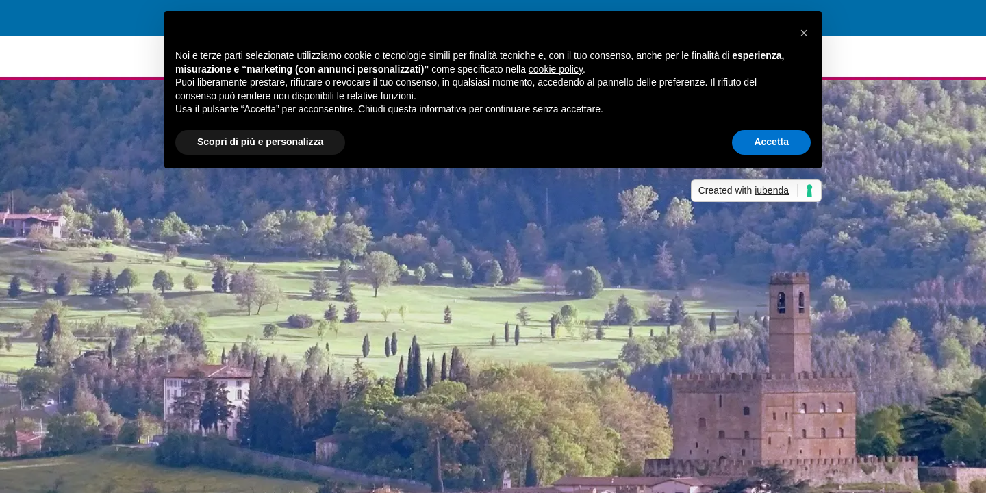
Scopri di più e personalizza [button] (260, 141)
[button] (804, 33)
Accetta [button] (771, 141)
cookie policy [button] (556, 69)
